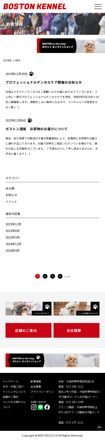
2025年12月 (13, 224)
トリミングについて (14, 391)
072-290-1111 (74, 386)
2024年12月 (13, 244)
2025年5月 (13, 237)
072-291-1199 (74, 402)
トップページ (10, 381)
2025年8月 (13, 230)
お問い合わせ (38, 402)
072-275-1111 (74, 422)
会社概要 (74, 330)
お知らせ (11, 195)
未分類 (10, 188)
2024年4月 (13, 250)
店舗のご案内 (26, 330)
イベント (11, 201)
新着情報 (36, 381)
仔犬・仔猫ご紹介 (13, 386)
